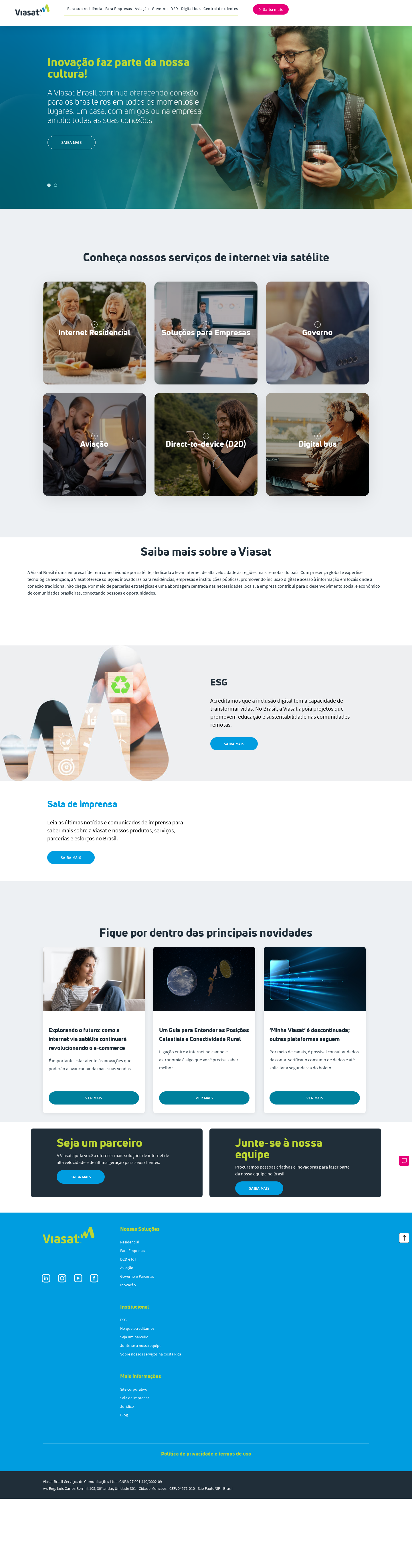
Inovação (128, 1327)
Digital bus (191, 8)
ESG (123, 1362)
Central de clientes (220, 8)
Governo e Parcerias (137, 1318)
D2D (174, 8)
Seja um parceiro (134, 1379)
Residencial (129, 1284)
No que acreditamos (137, 1370)
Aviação (142, 8)
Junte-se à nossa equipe (140, 1387)
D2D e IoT (128, 1301)
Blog (124, 1457)
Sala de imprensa (134, 1440)
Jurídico (127, 1448)
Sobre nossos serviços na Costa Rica (150, 1396)
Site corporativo (133, 1431)
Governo (160, 8)
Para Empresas (118, 8)
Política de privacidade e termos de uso (206, 1496)
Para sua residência (84, 8)
